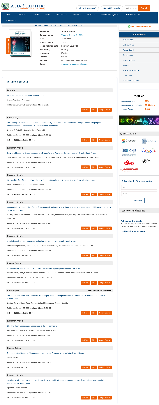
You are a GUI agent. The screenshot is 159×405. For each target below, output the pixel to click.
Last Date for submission (133, 231)
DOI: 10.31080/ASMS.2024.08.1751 (21, 367)
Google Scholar (104, 110)
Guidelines (61, 15)
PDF (93, 110)
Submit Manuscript (111, 8)
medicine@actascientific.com (74, 64)
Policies (91, 15)
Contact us (10, 21)
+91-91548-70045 (141, 26)
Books (47, 15)
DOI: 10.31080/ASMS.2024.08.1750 (21, 340)
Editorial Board (128, 45)
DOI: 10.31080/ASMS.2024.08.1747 (21, 256)
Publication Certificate (131, 221)
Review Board (128, 50)
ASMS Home (128, 40)
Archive (125, 65)
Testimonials (8, 46)
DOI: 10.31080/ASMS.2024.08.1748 (21, 283)
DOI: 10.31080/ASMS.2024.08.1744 (21, 167)
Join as (77, 15)
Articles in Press (129, 60)
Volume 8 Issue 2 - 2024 (72, 35)
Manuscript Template (131, 81)
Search (144, 8)
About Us (21, 15)
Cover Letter (127, 75)
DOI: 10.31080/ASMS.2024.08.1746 (21, 228)
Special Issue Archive (131, 70)
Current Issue (128, 55)
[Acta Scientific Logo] (23, 6)
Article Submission (132, 15)
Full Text (85, 110)
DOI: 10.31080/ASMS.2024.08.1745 (21, 195)
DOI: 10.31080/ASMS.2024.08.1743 (21, 140)
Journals (35, 15)
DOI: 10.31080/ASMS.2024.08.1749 (21, 313)
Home (8, 15)
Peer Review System (109, 15)
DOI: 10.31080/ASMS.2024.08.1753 (21, 398)
